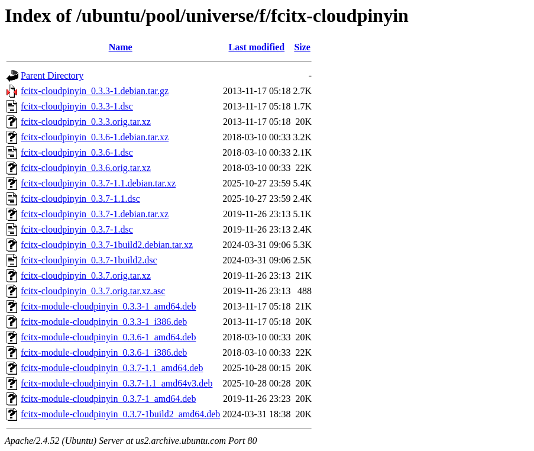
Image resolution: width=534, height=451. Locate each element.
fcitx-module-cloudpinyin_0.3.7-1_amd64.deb (108, 399)
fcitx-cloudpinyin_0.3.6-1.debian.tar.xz (95, 137)
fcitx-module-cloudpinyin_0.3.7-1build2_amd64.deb (120, 414)
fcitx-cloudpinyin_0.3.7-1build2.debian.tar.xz (107, 245)
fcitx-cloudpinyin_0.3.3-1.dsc (77, 106)
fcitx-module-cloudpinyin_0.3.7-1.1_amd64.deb (112, 368)
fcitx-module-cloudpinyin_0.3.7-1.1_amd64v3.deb (116, 383)
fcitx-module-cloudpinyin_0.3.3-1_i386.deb (104, 322)
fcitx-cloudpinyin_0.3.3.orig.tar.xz (86, 122)
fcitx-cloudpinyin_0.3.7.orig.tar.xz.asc (93, 291)
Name (120, 47)
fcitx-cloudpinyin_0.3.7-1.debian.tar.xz (95, 214)
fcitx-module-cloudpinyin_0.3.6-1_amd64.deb (108, 337)
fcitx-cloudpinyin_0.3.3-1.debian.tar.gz (95, 91)
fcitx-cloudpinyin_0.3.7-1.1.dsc (80, 199)
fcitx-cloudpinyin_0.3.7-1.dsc (77, 229)
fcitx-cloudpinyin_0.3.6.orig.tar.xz (86, 168)
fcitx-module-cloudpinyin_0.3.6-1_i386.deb (104, 352)
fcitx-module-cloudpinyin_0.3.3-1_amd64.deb (108, 306)
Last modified (257, 47)
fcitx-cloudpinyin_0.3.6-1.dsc (77, 152)
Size (302, 47)
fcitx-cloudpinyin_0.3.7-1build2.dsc (89, 260)
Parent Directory (52, 75)
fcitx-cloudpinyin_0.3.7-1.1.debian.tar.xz (98, 183)
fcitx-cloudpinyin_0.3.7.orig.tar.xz (86, 275)
